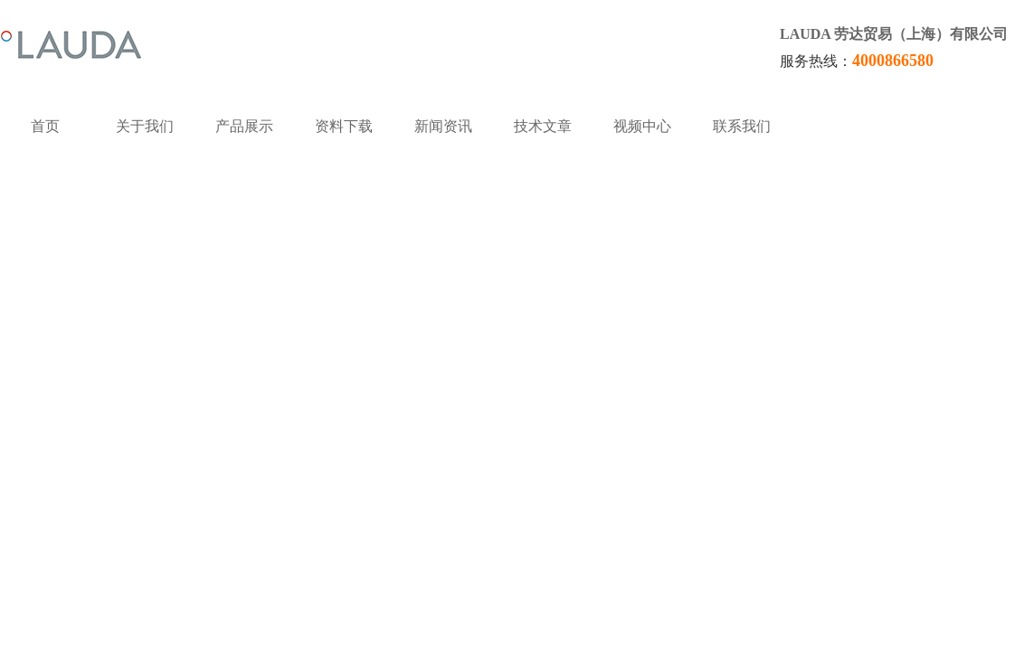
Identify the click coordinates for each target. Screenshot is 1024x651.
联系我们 (742, 126)
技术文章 (543, 126)
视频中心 (642, 126)
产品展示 (244, 126)
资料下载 (344, 126)
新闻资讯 (443, 126)
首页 (45, 126)
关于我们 (145, 126)
